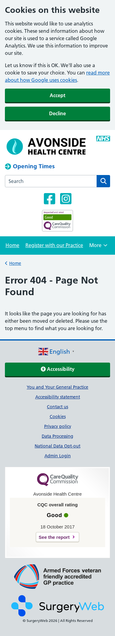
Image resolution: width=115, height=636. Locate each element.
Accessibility (58, 369)
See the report (54, 537)
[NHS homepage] (47, 146)
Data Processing (57, 436)
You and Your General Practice (57, 387)
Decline (57, 113)
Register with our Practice (54, 245)
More (98, 247)
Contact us (57, 406)
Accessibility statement (57, 397)
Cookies (58, 416)
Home (12, 245)
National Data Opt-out (57, 446)
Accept (57, 95)
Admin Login (57, 456)
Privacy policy (57, 426)
